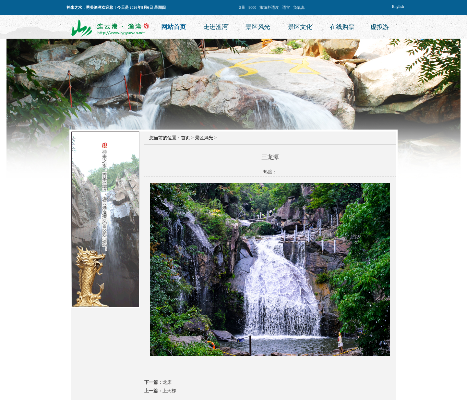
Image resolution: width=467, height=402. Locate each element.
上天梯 (169, 390)
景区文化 (300, 26)
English (398, 6)
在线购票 (342, 26)
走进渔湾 (215, 26)
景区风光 (257, 26)
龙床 (167, 382)
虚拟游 (379, 26)
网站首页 (173, 26)
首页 (185, 137)
